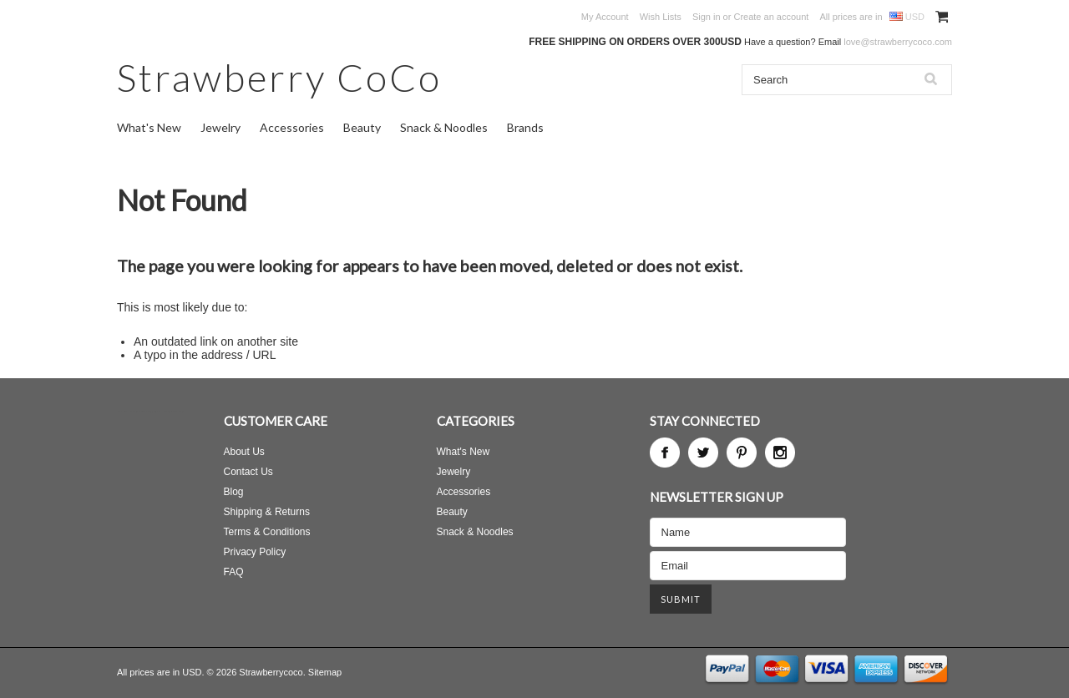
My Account (605, 17)
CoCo (279, 77)
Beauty (362, 127)
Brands (525, 127)
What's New (149, 127)
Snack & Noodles (444, 127)
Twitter (703, 453)
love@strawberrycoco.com (898, 42)
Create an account (770, 17)
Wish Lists (660, 17)
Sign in (706, 17)
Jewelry (220, 127)
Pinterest (742, 453)
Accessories (292, 127)
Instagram (780, 453)
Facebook (665, 453)
